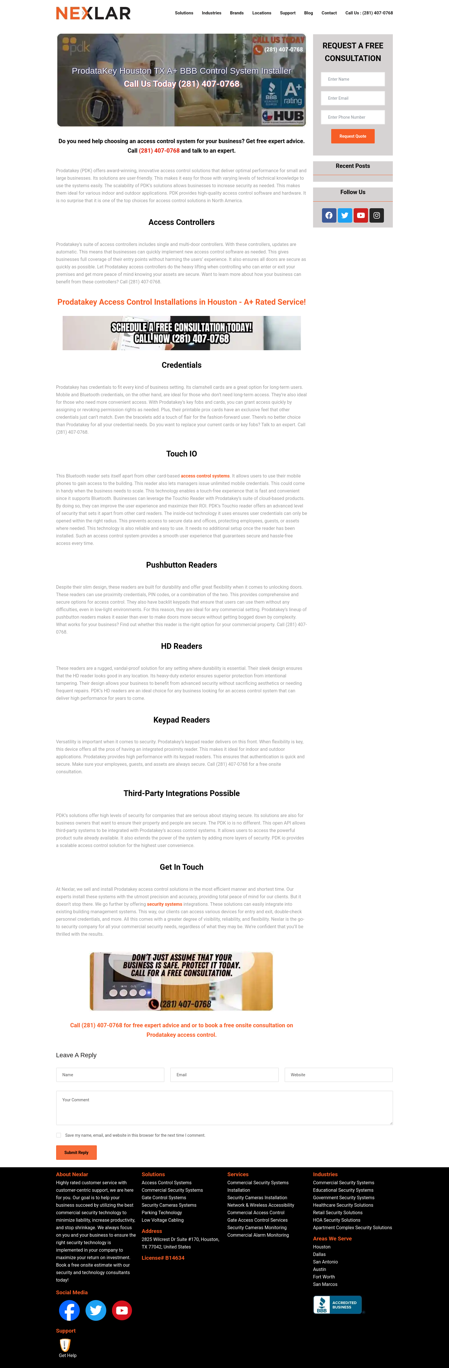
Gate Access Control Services (258, 1220)
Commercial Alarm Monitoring (258, 1235)
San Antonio (325, 1262)
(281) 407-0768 (159, 150)
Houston (322, 1247)
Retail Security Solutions (338, 1212)
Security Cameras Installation (257, 1197)
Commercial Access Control (256, 1212)
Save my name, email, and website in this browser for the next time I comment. (135, 1135)
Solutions (184, 13)
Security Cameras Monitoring (257, 1227)
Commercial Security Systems (172, 1190)
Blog (308, 13)
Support (287, 13)
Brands (237, 13)
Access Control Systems (167, 1182)
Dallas (319, 1254)
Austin (319, 1269)
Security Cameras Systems (169, 1205)
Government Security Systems (343, 1197)
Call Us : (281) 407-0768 (369, 13)
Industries (211, 13)
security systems (165, 904)
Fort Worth (324, 1277)
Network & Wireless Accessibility (261, 1205)
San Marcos (325, 1284)
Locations (261, 13)
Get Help (68, 1355)
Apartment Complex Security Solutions (352, 1227)
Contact (329, 13)
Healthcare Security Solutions (343, 1205)
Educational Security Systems (343, 1190)
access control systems (205, 476)
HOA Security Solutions (337, 1220)
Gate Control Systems (164, 1197)
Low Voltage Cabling (163, 1220)
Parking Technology (162, 1212)
